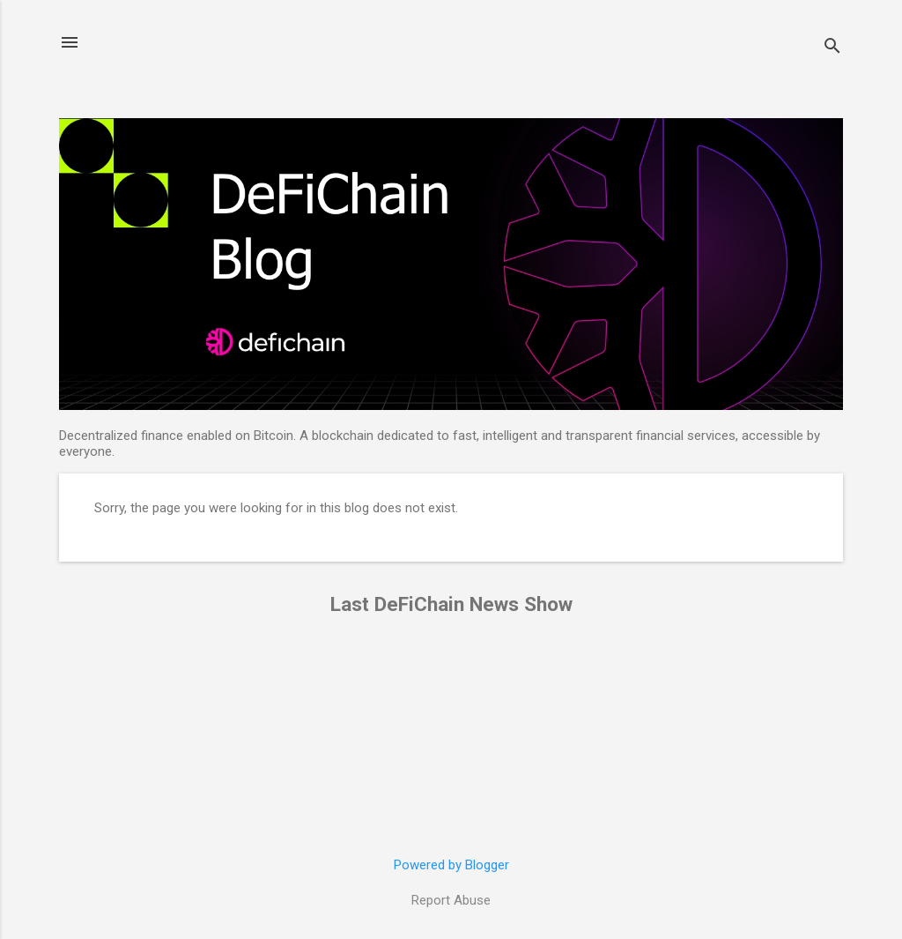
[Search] (832, 48)
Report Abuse (451, 900)
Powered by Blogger (451, 865)
